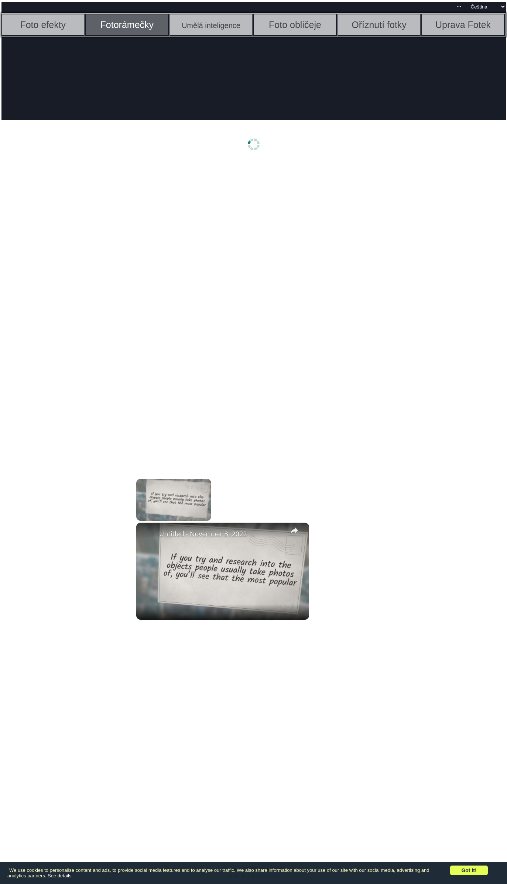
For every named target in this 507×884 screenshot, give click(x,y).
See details (59, 875)
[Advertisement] (58, 279)
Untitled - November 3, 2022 (203, 533)
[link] (148, 534)
